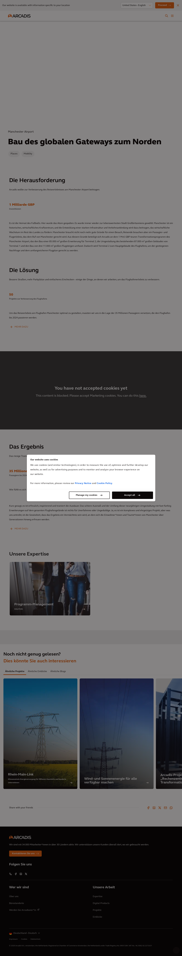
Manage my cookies (86, 495)
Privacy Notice (83, 483)
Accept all (129, 495)
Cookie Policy (104, 483)
